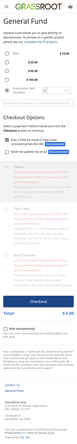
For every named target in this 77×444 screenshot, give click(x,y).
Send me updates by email (37, 152)
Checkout (38, 301)
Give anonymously (19, 329)
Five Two (25, 437)
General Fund (14, 391)
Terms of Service (37, 433)
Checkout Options (24, 117)
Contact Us (12, 385)
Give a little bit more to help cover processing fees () (35, 142)
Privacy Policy (13, 433)
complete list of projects (40, 42)
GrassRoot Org (15, 402)
